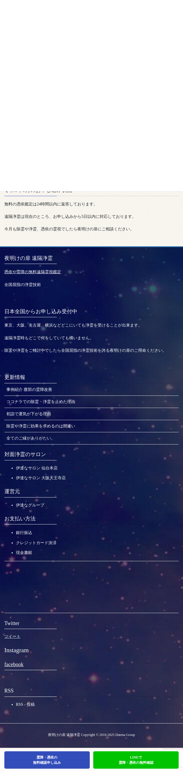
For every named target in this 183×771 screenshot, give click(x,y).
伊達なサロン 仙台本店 (37, 468)
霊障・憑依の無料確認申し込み (47, 760)
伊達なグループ (30, 505)
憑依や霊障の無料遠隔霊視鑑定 (32, 272)
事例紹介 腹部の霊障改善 (29, 389)
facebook (13, 664)
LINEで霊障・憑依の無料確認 (136, 760)
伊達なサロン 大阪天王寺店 (41, 478)
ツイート (12, 636)
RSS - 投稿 (25, 704)
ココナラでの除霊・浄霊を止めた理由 (40, 402)
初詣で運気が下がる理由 (28, 414)
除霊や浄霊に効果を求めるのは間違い (40, 426)
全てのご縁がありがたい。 (30, 438)
